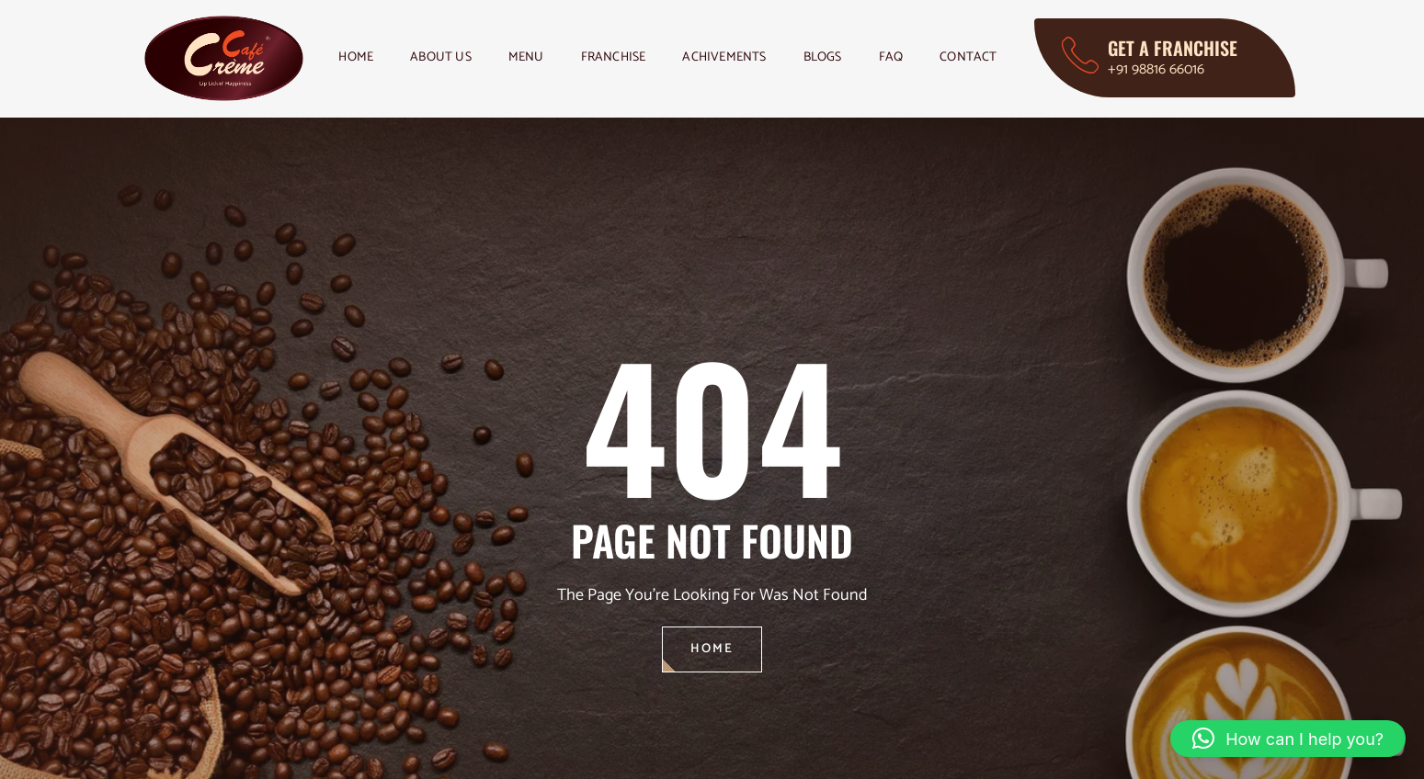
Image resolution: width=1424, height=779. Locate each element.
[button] (1288, 738)
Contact (968, 57)
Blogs (822, 57)
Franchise (613, 57)
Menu (526, 57)
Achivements (724, 57)
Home (355, 57)
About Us (441, 57)
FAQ (891, 57)
